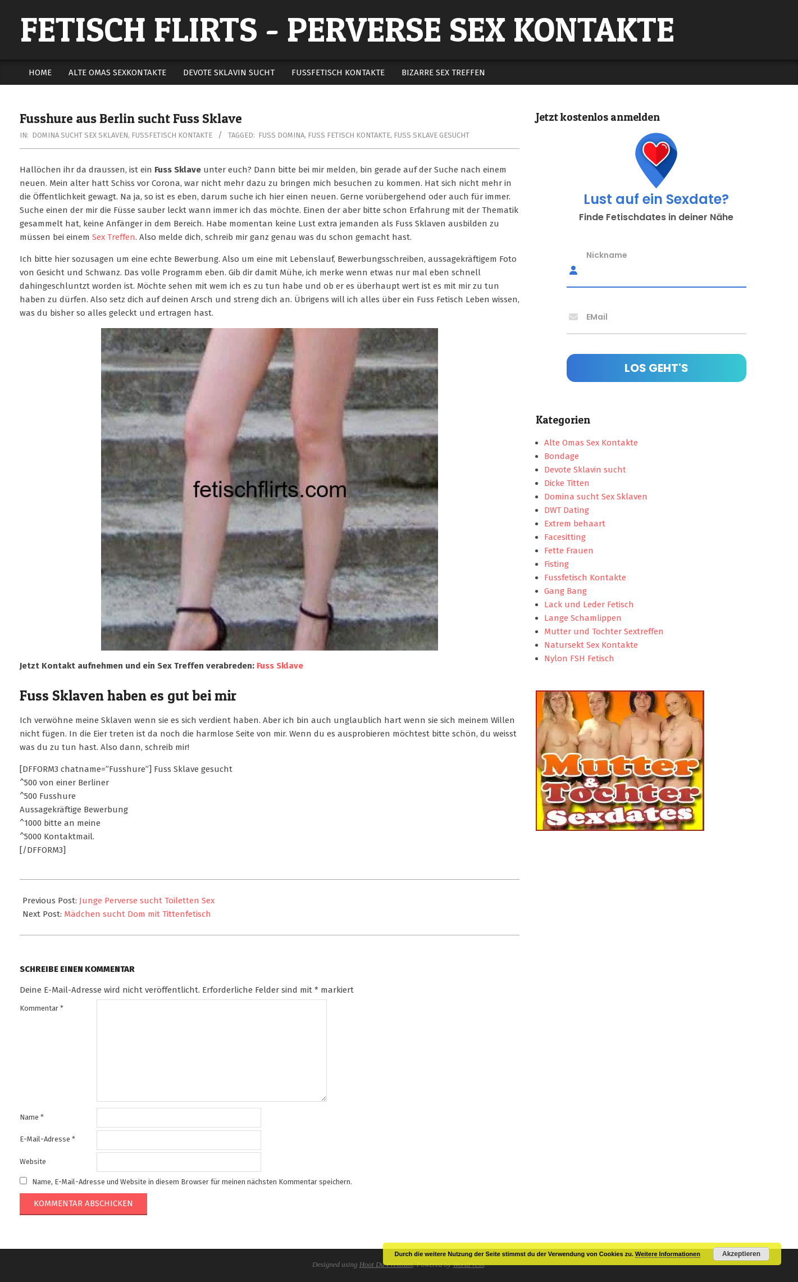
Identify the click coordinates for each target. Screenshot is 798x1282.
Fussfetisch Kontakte (171, 135)
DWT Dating (566, 510)
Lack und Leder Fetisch (589, 604)
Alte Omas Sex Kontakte (591, 443)
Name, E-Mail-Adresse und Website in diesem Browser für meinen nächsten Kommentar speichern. (192, 1181)
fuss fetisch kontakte (349, 135)
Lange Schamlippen (583, 618)
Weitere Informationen (667, 1254)
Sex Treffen (113, 237)
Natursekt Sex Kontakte (591, 645)
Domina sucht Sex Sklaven (80, 135)
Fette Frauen (569, 550)
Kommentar (41, 1008)
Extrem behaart (574, 524)
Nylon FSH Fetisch (579, 658)
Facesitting (565, 537)
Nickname (606, 255)
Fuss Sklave (280, 666)
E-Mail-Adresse (47, 1139)
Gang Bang (565, 591)
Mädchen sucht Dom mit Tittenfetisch (137, 914)
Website (33, 1161)
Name (32, 1117)
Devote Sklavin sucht (585, 470)
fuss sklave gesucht (431, 135)
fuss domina (281, 135)
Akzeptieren (741, 1254)
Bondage (561, 456)
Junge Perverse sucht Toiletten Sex (147, 900)
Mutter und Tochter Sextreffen (604, 631)
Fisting (556, 564)
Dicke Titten (567, 483)
